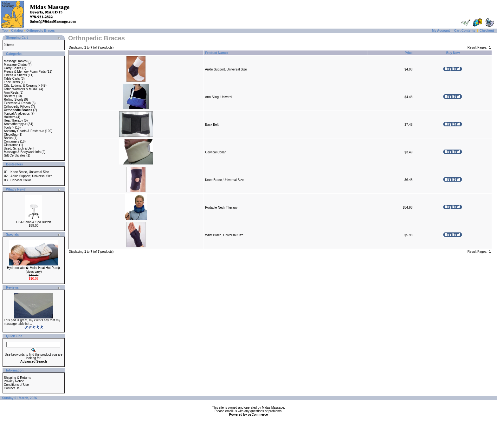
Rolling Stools (13, 99)
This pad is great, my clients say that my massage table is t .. (32, 321)
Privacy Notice (14, 381)
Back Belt (211, 124)
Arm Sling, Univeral (218, 97)
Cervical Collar (20, 180)
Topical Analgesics (17, 113)
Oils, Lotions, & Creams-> (22, 85)
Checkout (487, 30)
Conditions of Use (16, 384)
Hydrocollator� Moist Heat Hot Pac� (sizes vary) (33, 269)
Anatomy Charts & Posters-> (24, 131)
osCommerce (258, 414)
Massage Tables (15, 61)
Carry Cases (13, 68)
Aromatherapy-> (15, 124)
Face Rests (12, 82)
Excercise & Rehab (17, 103)
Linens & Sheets (15, 75)
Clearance (11, 145)
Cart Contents (464, 30)
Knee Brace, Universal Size (29, 172)
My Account (441, 30)
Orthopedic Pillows (17, 106)
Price (408, 53)
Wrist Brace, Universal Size (224, 235)
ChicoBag (10, 134)
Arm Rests (11, 92)
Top (5, 30)
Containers (11, 141)
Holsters (10, 117)
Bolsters (9, 96)
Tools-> (9, 127)
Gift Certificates (14, 155)
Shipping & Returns (17, 377)
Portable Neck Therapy (221, 207)
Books (8, 138)
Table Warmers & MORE (21, 89)
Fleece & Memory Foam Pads (25, 71)
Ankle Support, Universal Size (31, 176)
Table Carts (12, 78)
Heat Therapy (13, 120)
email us (231, 411)
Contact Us (11, 388)
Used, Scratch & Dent (19, 148)
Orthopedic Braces (40, 30)
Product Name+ (217, 53)
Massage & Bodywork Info (22, 152)
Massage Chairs (15, 64)
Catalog (17, 30)
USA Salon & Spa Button (33, 222)
